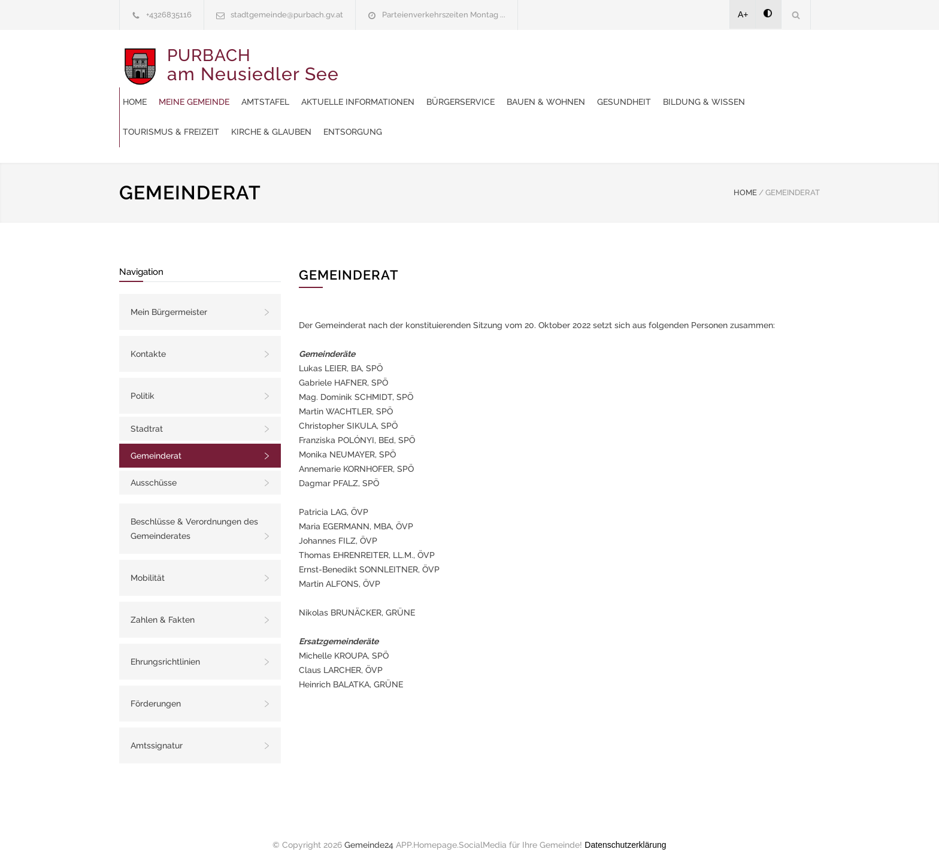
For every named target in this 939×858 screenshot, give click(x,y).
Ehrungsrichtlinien (165, 649)
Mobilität (148, 566)
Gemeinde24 (368, 833)
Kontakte (148, 342)
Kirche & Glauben (746, 90)
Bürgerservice (685, 60)
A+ (743, 14)
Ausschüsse (154, 470)
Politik (143, 384)
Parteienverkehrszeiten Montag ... (443, 14)
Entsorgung (376, 120)
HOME (745, 180)
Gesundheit (465, 90)
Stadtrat (147, 417)
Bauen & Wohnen (386, 90)
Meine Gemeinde (418, 60)
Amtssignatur (157, 733)
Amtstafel (490, 60)
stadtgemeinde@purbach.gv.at (287, 14)
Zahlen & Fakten (163, 608)
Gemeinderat (156, 443)
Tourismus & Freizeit (646, 90)
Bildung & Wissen (545, 90)
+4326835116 (169, 14)
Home (359, 60)
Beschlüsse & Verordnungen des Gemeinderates (194, 517)
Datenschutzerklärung (625, 833)
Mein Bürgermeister (169, 300)
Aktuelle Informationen (582, 60)
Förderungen (156, 691)
